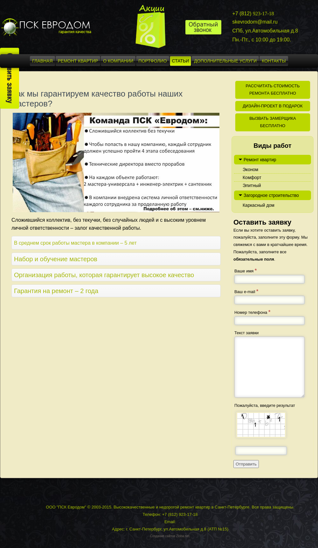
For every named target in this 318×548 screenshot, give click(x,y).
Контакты (274, 60)
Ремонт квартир (78, 60)
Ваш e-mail (246, 291)
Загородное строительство (271, 195)
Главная (42, 60)
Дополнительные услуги (225, 60)
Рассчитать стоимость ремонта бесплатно (272, 89)
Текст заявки (246, 332)
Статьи (180, 60)
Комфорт (252, 177)
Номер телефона (252, 312)
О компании (118, 60)
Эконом (250, 169)
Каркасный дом (258, 205)
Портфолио (152, 60)
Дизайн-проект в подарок (272, 106)
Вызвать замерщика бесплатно (272, 122)
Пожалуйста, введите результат (264, 405)
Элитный (252, 185)
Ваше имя (245, 270)
